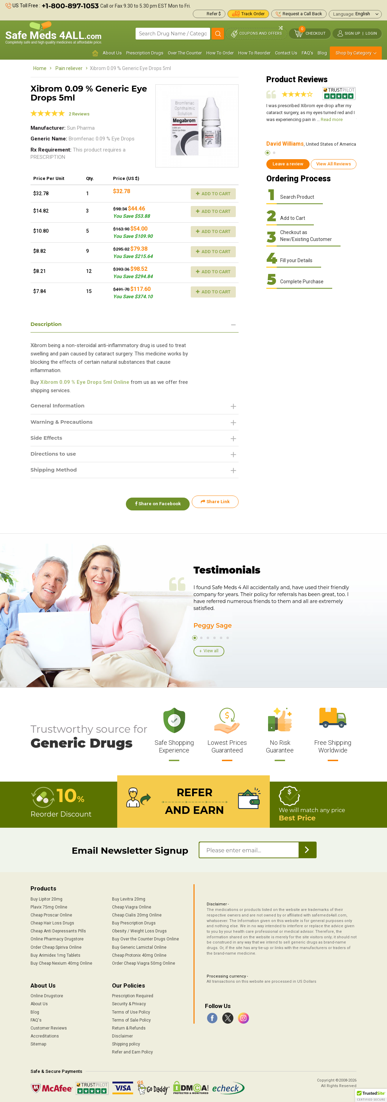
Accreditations (45, 1034)
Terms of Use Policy (131, 1010)
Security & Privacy (129, 1002)
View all (211, 650)
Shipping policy (126, 1042)
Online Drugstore (47, 994)
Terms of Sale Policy (131, 1018)
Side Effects (48, 440)
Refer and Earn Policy (132, 1050)
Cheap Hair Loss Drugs (52, 921)
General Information (60, 406)
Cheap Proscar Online (51, 913)
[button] (371, 1095)
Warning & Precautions (64, 423)
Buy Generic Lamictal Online (139, 945)
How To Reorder (254, 52)
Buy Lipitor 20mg (46, 897)
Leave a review (288, 163)
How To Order (220, 52)
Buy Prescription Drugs (134, 921)
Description (47, 324)
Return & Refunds (129, 1026)
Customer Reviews (49, 1026)
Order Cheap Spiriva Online (56, 945)
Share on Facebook (155, 505)
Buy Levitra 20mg (128, 897)
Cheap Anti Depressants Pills (58, 929)
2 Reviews (79, 114)
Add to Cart (213, 193)
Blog (322, 52)
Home (39, 68)
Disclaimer (122, 1034)
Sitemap (38, 1042)
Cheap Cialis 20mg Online (137, 913)
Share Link (215, 505)
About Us (112, 52)
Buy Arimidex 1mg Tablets (55, 953)
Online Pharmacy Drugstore (57, 937)
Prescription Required (132, 994)
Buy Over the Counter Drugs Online (145, 937)
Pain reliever (69, 68)
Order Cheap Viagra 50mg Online (143, 961)
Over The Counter (185, 52)
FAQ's (307, 52)
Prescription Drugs (144, 52)
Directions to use (55, 456)
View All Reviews (333, 163)
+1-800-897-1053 (70, 6)
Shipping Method (56, 473)
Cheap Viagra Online (131, 905)
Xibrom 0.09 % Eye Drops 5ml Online (84, 383)
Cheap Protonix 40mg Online (139, 953)
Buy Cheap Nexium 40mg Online (61, 961)
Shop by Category (353, 52)
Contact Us (286, 52)
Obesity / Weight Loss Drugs (139, 929)
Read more (332, 119)
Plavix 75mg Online (49, 905)
